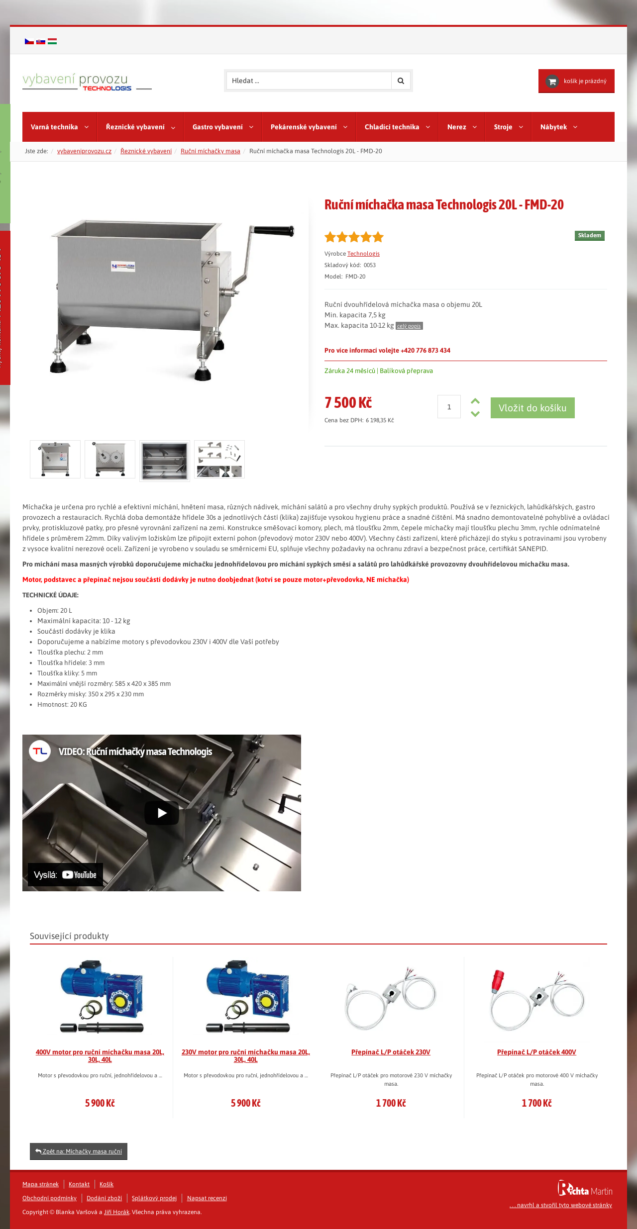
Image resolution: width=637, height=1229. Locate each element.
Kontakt (79, 1184)
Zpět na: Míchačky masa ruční (78, 1151)
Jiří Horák (116, 1212)
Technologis (363, 253)
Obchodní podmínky (49, 1198)
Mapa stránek (40, 1184)
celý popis (409, 326)
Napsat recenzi (207, 1198)
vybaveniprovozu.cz (84, 151)
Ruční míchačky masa (210, 151)
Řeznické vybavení (146, 151)
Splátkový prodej (154, 1198)
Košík (106, 1184)
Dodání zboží (104, 1198)
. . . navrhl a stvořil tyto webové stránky (561, 1205)
